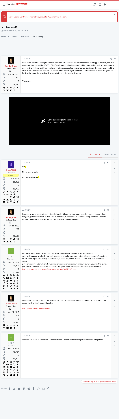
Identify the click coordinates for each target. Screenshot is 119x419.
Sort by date (95, 154)
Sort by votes (110, 154)
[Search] (115, 4)
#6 (108, 336)
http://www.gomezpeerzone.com (36, 308)
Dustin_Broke (8, 31)
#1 (115, 59)
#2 (108, 163)
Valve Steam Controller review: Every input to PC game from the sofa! (38, 17)
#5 (108, 296)
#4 (108, 249)
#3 (108, 210)
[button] (4, 4)
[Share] (111, 58)
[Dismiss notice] (114, 15)
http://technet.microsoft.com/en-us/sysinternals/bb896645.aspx (49, 269)
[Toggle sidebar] (110, 4)
